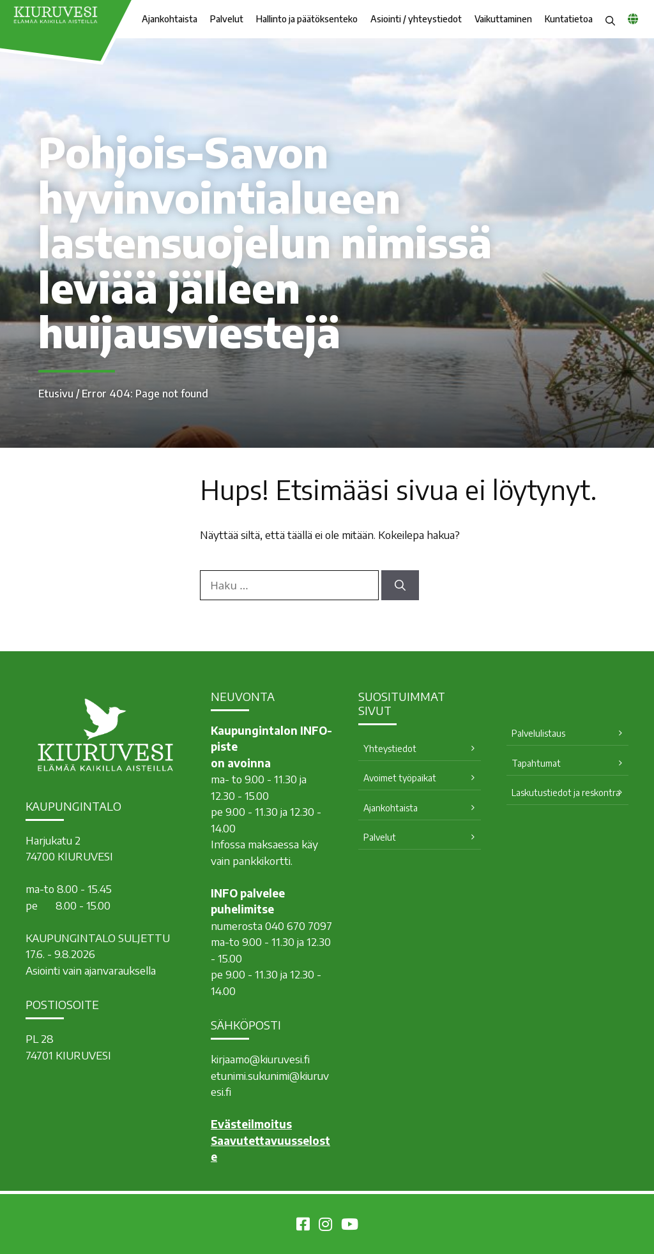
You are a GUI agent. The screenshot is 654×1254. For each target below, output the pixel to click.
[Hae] (400, 585)
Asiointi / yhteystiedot (416, 18)
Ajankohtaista (169, 18)
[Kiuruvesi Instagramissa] (325, 1226)
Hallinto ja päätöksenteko (307, 18)
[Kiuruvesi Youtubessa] (349, 1226)
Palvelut (226, 18)
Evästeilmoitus (251, 1124)
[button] (610, 19)
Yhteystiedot (389, 748)
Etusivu (55, 393)
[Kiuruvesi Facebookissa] (303, 1226)
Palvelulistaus (538, 733)
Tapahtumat (536, 763)
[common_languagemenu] (633, 18)
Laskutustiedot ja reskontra (566, 792)
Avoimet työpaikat (399, 777)
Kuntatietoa (569, 18)
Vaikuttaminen (503, 18)
